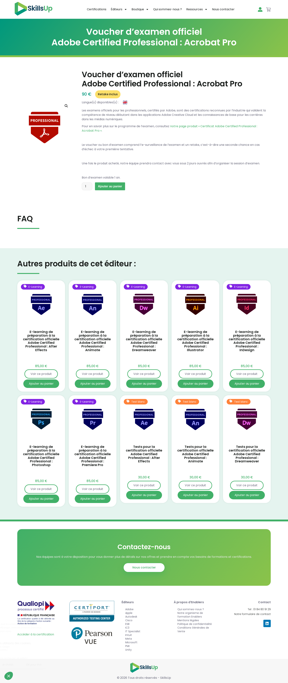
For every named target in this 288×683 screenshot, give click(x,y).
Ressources (197, 9)
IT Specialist (132, 631)
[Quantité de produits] (87, 186)
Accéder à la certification (35, 634)
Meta (128, 639)
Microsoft (131, 642)
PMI (127, 646)
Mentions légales (188, 620)
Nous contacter (223, 9)
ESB (127, 624)
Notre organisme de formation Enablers (190, 614)
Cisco (128, 620)
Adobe (129, 609)
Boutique (140, 9)
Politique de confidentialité (194, 624)
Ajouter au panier (110, 186)
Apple (128, 613)
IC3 (127, 627)
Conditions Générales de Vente (193, 629)
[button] (66, 106)
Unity (128, 650)
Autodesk (131, 616)
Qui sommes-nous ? (167, 9)
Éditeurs (119, 9)
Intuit (128, 635)
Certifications (96, 9)
